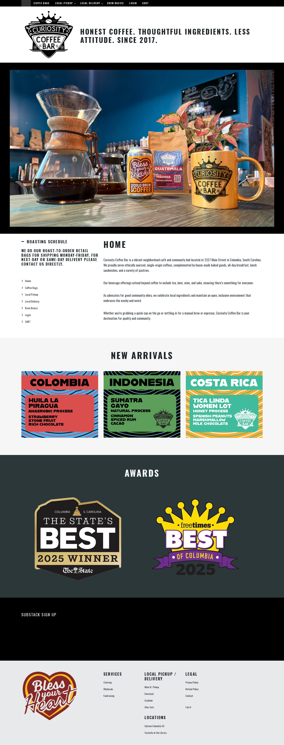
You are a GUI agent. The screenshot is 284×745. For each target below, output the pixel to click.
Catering (107, 682)
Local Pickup (31, 294)
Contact (189, 696)
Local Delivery (32, 301)
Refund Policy (191, 689)
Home (28, 281)
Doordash (149, 694)
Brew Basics (31, 308)
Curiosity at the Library (155, 732)
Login (28, 315)
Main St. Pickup (152, 687)
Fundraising (108, 696)
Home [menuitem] (24, 3)
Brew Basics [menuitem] (115, 3)
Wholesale (108, 689)
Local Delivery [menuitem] (90, 4)
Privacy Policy (191, 682)
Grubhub (149, 700)
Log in (188, 707)
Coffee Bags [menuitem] (41, 3)
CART (28, 322)
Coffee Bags (31, 288)
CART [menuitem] (145, 3)
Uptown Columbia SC (154, 726)
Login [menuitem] (133, 3)
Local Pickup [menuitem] (64, 4)
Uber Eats (149, 707)
